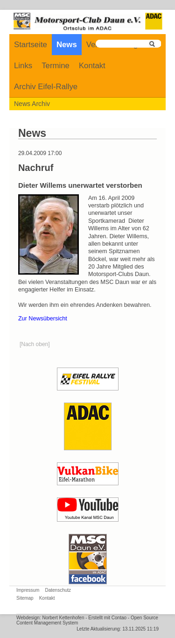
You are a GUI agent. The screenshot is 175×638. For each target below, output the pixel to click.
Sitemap (25, 598)
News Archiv (32, 103)
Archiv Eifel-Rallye (45, 86)
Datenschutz (58, 590)
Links (23, 65)
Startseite (30, 44)
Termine (56, 65)
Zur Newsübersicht (42, 318)
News (66, 44)
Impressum (27, 590)
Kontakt (92, 65)
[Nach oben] (35, 344)
